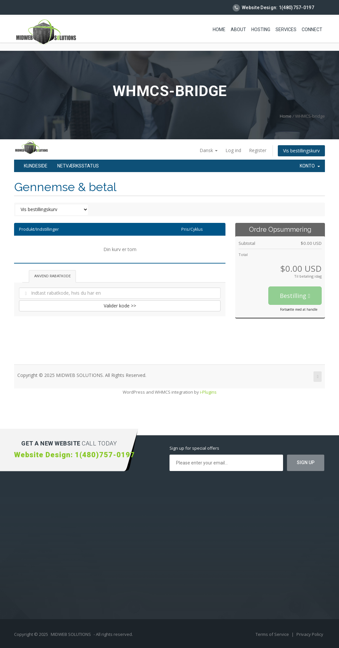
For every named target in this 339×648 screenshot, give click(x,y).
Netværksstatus (78, 165)
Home (219, 29)
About (238, 29)
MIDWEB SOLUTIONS (71, 634)
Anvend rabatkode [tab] (52, 276)
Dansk (209, 150)
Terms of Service (273, 634)
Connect (312, 29)
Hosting (260, 29)
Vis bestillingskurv (301, 150)
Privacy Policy (309, 634)
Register (257, 150)
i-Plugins (208, 392)
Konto (310, 165)
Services (286, 29)
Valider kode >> (120, 306)
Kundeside (35, 165)
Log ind (233, 150)
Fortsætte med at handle (298, 309)
